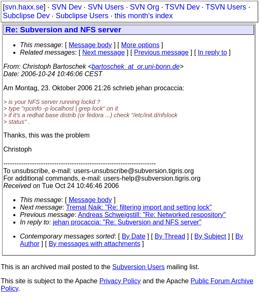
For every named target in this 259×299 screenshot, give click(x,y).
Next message (103, 52)
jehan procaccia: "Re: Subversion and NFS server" (127, 222)
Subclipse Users (82, 16)
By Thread (170, 236)
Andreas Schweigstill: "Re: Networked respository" (152, 214)
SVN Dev (66, 7)
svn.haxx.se (24, 7)
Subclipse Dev (26, 16)
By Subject (210, 236)
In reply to (212, 52)
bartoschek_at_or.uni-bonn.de (136, 66)
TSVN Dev (182, 7)
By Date (133, 236)
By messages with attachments (94, 243)
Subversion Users (138, 266)
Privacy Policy (120, 281)
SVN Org (144, 7)
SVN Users (106, 7)
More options (140, 44)
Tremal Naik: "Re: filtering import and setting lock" (139, 207)
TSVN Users (225, 7)
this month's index (144, 16)
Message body (90, 44)
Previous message (161, 52)
